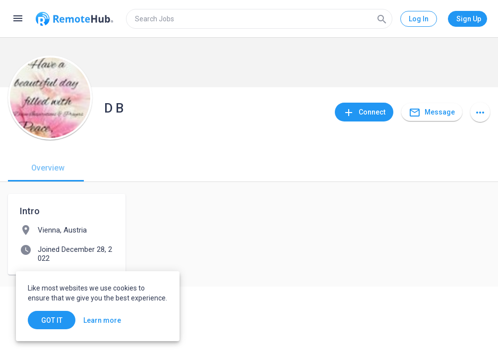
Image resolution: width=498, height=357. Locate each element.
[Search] (382, 19)
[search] (259, 18)
